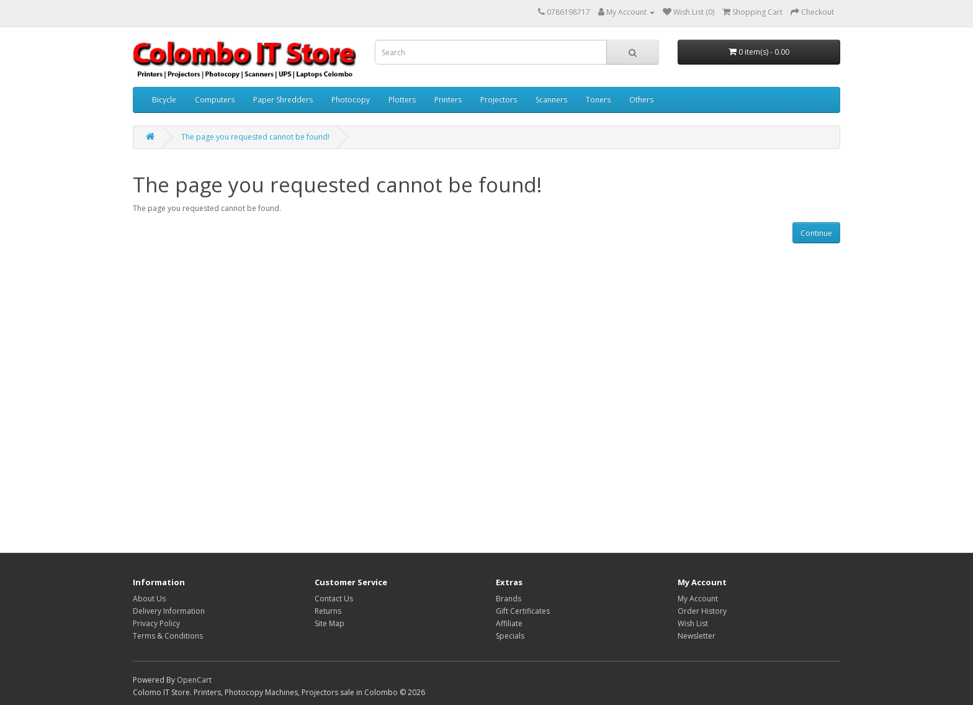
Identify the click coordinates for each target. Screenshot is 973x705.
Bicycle (164, 99)
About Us (149, 598)
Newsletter (696, 636)
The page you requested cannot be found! (255, 137)
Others (641, 99)
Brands (508, 598)
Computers (215, 99)
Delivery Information (169, 611)
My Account (698, 598)
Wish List (693, 623)
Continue (816, 233)
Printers (448, 99)
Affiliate (509, 623)
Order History (702, 611)
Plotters (402, 99)
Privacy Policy (156, 623)
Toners (598, 99)
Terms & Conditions (168, 636)
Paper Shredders (283, 99)
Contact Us (334, 598)
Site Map (329, 623)
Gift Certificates (523, 611)
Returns (328, 611)
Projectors (498, 99)
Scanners (551, 99)
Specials (510, 636)
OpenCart (194, 680)
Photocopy (350, 99)
